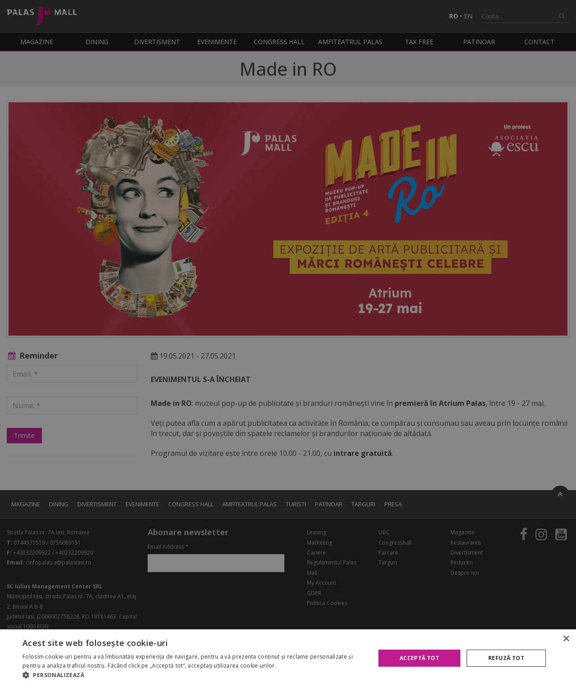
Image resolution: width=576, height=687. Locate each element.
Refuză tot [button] (506, 658)
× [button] (565, 639)
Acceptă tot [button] (419, 658)
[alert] (288, 343)
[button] (193, 675)
